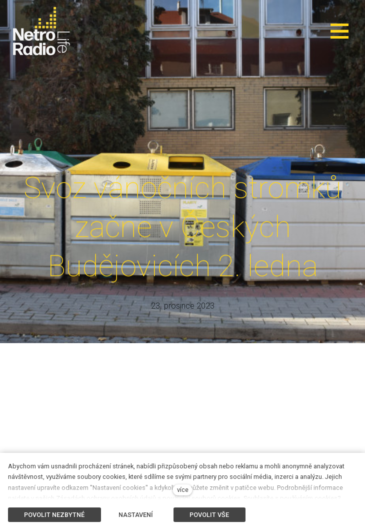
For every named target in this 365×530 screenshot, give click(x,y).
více (182, 489)
